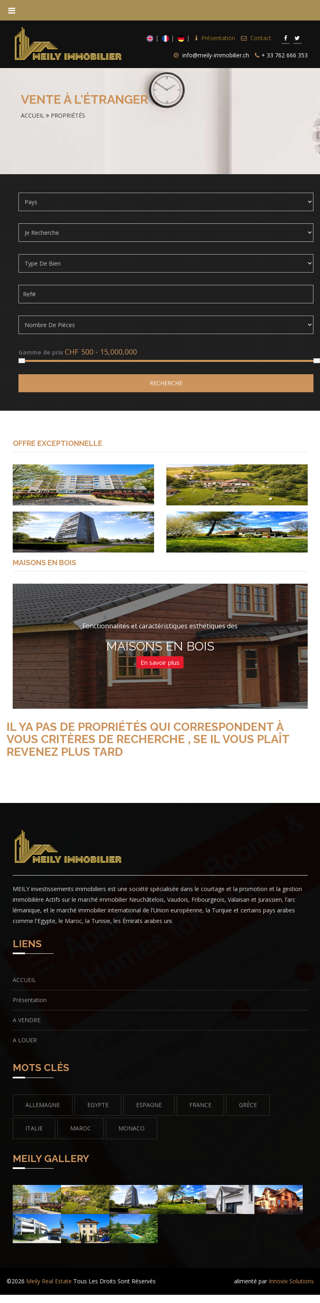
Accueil (33, 115)
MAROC (80, 1128)
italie (34, 1128)
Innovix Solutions (291, 1281)
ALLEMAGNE (42, 1105)
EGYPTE (98, 1105)
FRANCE (200, 1105)
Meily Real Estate (49, 1281)
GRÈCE (248, 1105)
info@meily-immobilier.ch (215, 55)
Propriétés (68, 115)
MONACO (131, 1128)
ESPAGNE (149, 1105)
